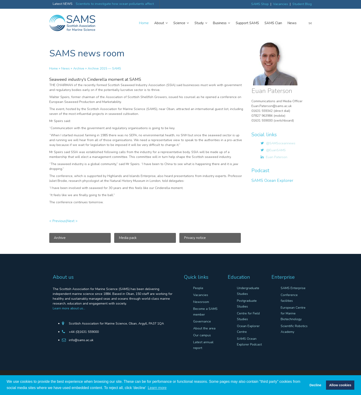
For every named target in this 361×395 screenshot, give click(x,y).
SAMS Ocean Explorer (272, 180)
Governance (202, 321)
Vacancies (280, 4)
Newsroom (201, 302)
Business (221, 23)
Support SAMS (247, 23)
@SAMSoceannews (280, 143)
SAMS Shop (260, 4)
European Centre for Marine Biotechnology (293, 313)
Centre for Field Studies (248, 316)
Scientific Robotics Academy (294, 329)
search (310, 23)
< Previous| (58, 221)
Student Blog (302, 4)
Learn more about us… (69, 308)
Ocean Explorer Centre (248, 329)
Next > (72, 221)
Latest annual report (203, 345)
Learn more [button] (157, 388)
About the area (204, 328)
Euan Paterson (276, 157)
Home (144, 23)
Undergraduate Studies (248, 291)
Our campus (202, 335)
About (161, 23)
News (292, 23)
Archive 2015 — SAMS (104, 68)
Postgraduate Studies (247, 304)
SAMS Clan (273, 23)
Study (201, 23)
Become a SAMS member (205, 312)
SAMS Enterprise (293, 288)
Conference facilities (289, 298)
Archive (78, 68)
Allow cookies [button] (340, 385)
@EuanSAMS (276, 150)
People (198, 288)
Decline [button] (315, 385)
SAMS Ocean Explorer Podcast (249, 342)
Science (181, 23)
